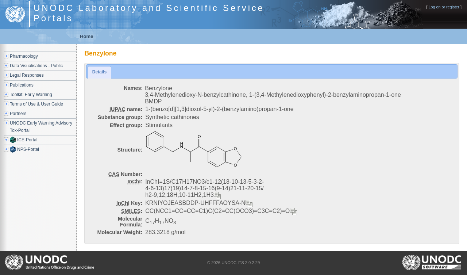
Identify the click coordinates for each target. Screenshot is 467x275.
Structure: (129, 150)
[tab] (99, 72)
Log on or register (443, 7)
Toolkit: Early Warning (31, 94)
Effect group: (126, 125)
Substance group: (120, 117)
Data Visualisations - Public (36, 65)
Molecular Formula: (130, 222)
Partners (18, 113)
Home (86, 36)
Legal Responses (27, 75)
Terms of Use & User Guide (36, 104)
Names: (133, 88)
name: (125, 109)
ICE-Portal (27, 139)
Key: (129, 203)
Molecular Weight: (120, 232)
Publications (22, 85)
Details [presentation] (99, 72)
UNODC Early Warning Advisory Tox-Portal (41, 127)
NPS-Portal (28, 149)
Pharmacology (24, 56)
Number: (125, 174)
